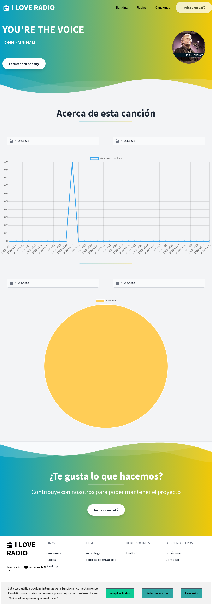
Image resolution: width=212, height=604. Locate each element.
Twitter (131, 553)
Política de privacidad (101, 559)
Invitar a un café (106, 510)
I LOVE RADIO (29, 7)
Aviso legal (93, 553)
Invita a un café (193, 7)
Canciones (162, 7)
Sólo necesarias (158, 593)
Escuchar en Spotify (24, 64)
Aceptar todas (120, 593)
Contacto (172, 559)
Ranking (122, 7)
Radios (141, 7)
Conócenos (173, 553)
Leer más (191, 593)
